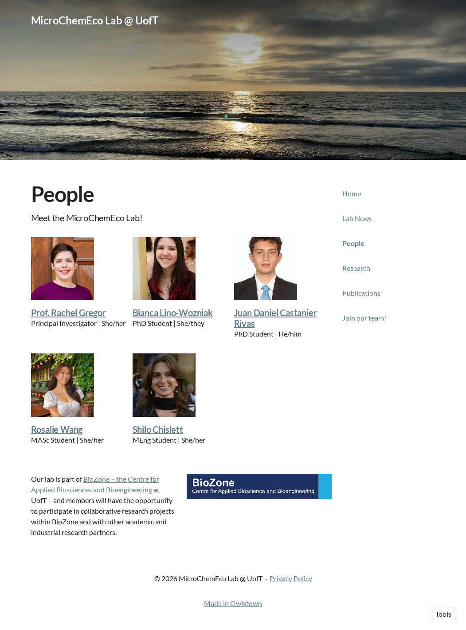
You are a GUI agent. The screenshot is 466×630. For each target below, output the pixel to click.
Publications (361, 293)
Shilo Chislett (158, 429)
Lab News (357, 218)
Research (356, 268)
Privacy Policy (291, 578)
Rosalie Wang (57, 429)
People (353, 243)
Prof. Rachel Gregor (68, 312)
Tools (443, 614)
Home (351, 193)
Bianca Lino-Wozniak (173, 312)
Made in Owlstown (233, 603)
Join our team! (364, 317)
